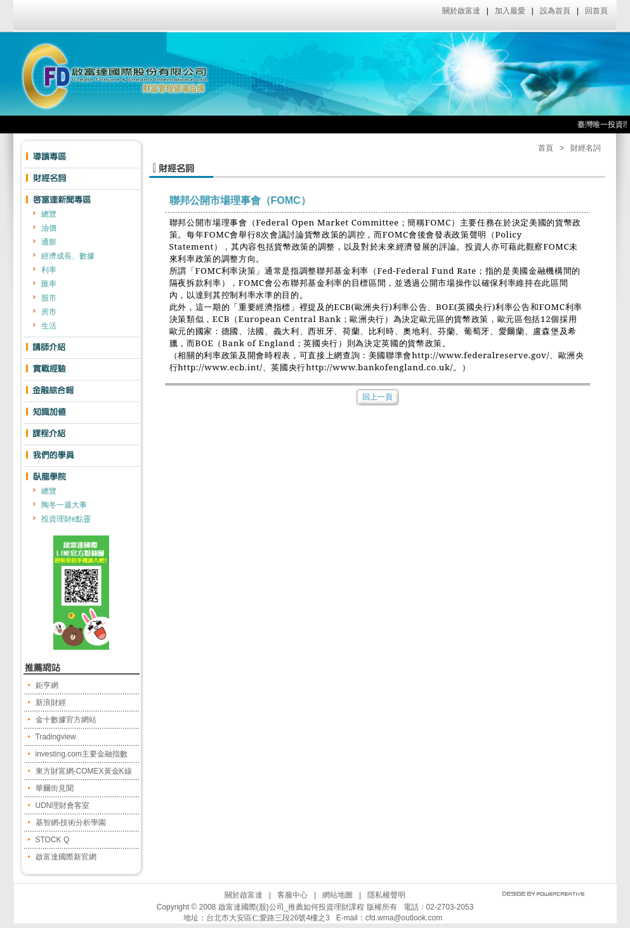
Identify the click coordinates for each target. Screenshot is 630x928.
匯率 (48, 283)
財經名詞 (585, 148)
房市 (48, 311)
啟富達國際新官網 (66, 856)
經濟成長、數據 (68, 256)
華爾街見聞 (55, 788)
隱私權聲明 (386, 895)
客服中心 (292, 895)
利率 (48, 270)
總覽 (48, 214)
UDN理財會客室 (63, 805)
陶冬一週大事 (64, 505)
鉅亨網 (47, 685)
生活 (48, 325)
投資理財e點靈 (66, 518)
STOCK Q (53, 839)
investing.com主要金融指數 (82, 754)
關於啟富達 (461, 10)
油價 (48, 228)
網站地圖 (337, 895)
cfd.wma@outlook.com (404, 917)
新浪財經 (51, 702)
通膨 (48, 242)
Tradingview (56, 736)
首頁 (545, 148)
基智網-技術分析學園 (71, 822)
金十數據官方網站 (66, 719)
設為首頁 (555, 10)
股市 (48, 297)
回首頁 (596, 10)
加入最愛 (510, 10)
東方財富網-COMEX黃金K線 (84, 771)
